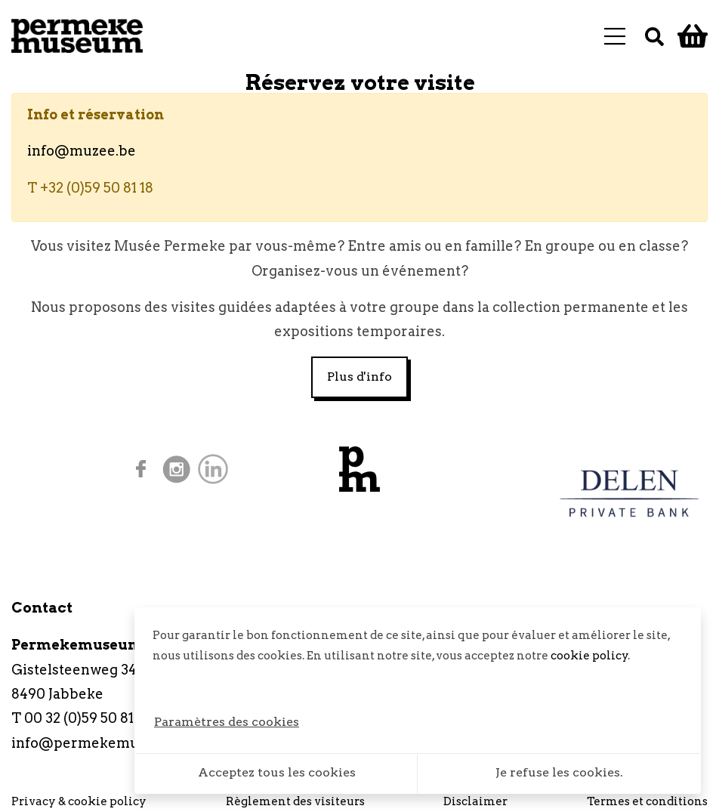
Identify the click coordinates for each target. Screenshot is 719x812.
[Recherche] (654, 36)
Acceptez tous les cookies (277, 772)
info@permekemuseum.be (104, 743)
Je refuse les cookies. (559, 772)
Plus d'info (359, 376)
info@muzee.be (81, 151)
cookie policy (589, 655)
